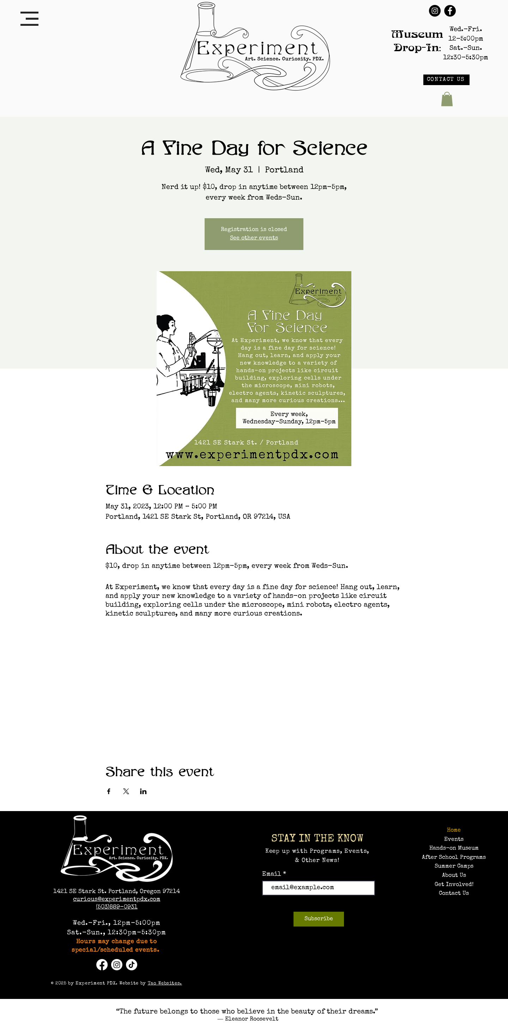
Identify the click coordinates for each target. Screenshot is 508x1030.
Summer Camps (454, 866)
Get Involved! (454, 885)
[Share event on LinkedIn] (143, 791)
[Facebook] (450, 11)
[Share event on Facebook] (108, 791)
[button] (29, 19)
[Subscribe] (319, 919)
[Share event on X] (126, 791)
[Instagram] (435, 11)
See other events (254, 238)
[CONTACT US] (446, 80)
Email (272, 874)
